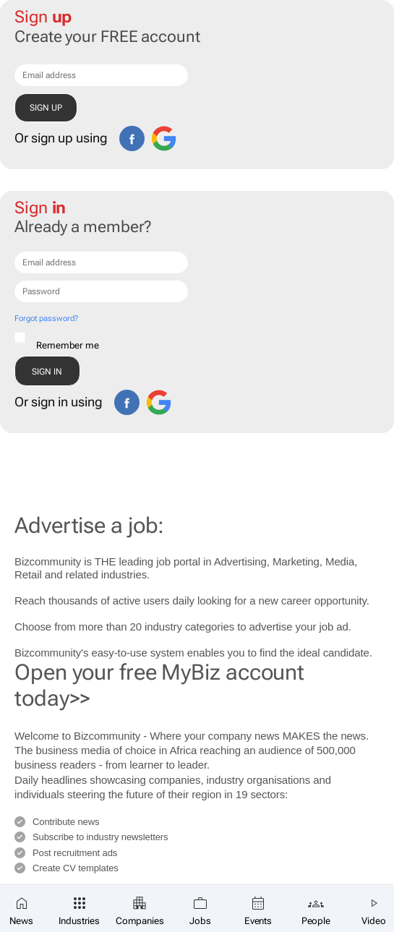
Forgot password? (45, 318)
